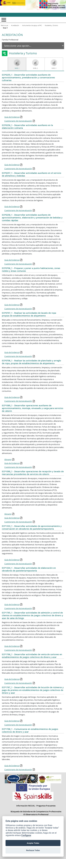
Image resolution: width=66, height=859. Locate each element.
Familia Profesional (10, 39)
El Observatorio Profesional (36, 814)
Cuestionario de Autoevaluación (18, 121)
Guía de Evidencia (12, 117)
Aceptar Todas (33, 843)
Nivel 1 (17, 68)
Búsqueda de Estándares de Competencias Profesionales (36, 811)
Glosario (8, 459)
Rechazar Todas (33, 850)
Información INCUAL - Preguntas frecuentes (36, 805)
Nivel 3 (54, 68)
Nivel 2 (35, 68)
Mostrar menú (3, 20)
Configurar (26, 835)
